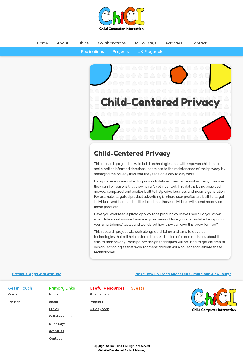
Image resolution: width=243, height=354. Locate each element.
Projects (121, 51)
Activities (173, 43)
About (62, 43)
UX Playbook (149, 51)
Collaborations (112, 43)
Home (42, 43)
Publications (92, 51)
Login (135, 294)
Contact (199, 43)
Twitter (14, 302)
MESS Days (145, 43)
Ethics (83, 43)
